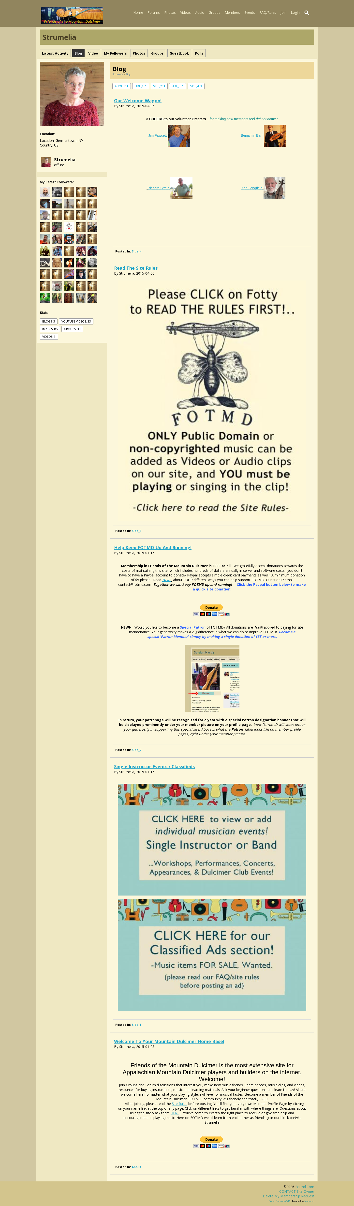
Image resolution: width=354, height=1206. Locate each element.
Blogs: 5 (48, 321)
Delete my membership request (288, 1196)
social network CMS (279, 1201)
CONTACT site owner (296, 1191)
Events (249, 12)
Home (138, 12)
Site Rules (179, 1103)
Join (283, 12)
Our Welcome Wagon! (138, 100)
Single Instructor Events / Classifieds (154, 766)
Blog (128, 74)
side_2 (136, 750)
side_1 (136, 1025)
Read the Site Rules (136, 268)
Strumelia (64, 159)
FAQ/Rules (267, 12)
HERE (166, 579)
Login (295, 12)
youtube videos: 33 (76, 321)
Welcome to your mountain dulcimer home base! (169, 1041)
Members (232, 12)
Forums (154, 12)
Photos (170, 12)
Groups (214, 12)
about (136, 1167)
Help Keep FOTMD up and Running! (153, 547)
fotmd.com (304, 1186)
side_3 (136, 531)
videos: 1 (49, 337)
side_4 (136, 251)
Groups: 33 (72, 329)
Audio (199, 12)
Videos (185, 12)
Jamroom (309, 1201)
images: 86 (50, 329)
